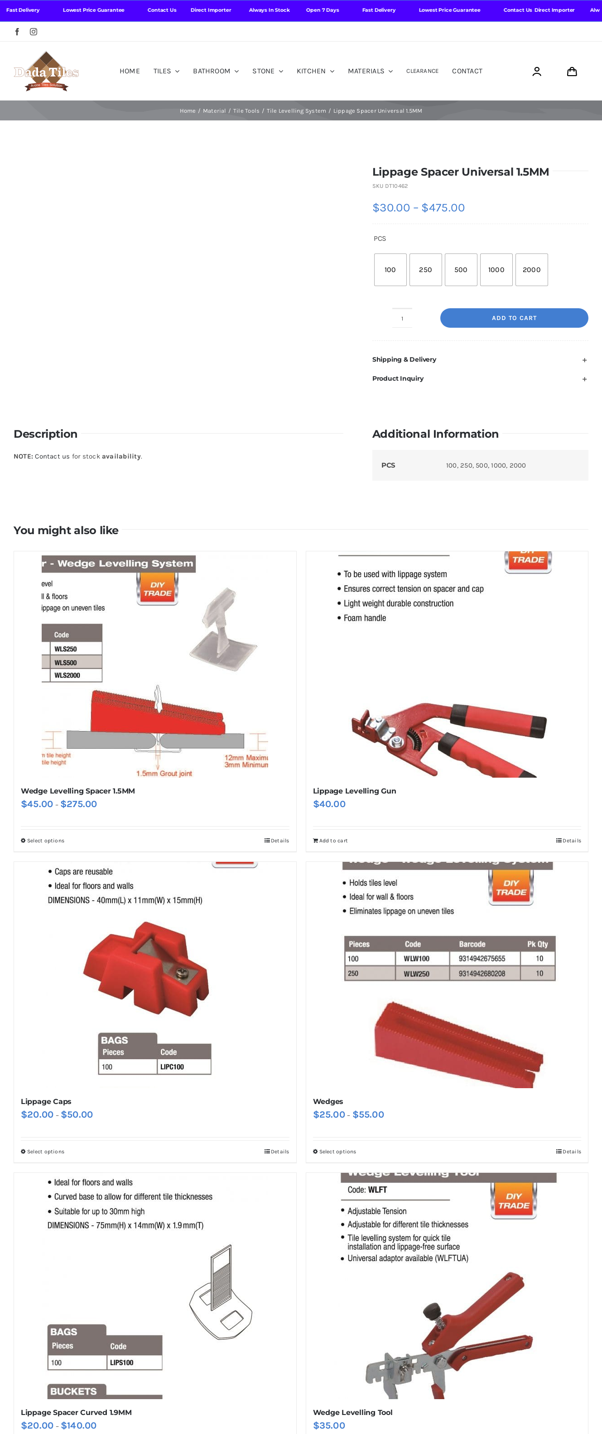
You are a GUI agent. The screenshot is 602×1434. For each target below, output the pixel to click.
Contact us (52, 456)
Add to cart (514, 318)
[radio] (390, 270)
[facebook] (17, 31)
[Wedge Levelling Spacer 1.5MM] (155, 664)
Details (280, 840)
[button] (480, 359)
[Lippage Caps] (155, 975)
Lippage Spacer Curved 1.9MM (76, 1412)
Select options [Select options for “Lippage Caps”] (45, 1151)
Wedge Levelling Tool (353, 1412)
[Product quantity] (402, 318)
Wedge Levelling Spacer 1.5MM (78, 791)
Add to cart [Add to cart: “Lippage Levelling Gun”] (333, 840)
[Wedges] (447, 975)
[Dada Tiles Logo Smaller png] (46, 54)
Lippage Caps (46, 1101)
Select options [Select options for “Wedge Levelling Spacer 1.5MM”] (45, 840)
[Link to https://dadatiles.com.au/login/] (537, 72)
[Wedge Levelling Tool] (447, 1286)
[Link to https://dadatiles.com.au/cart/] (572, 72)
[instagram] (33, 31)
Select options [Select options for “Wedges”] (337, 1151)
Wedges (328, 1101)
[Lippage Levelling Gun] (447, 664)
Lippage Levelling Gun (354, 791)
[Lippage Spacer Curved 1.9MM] (155, 1286)
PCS (380, 238)
